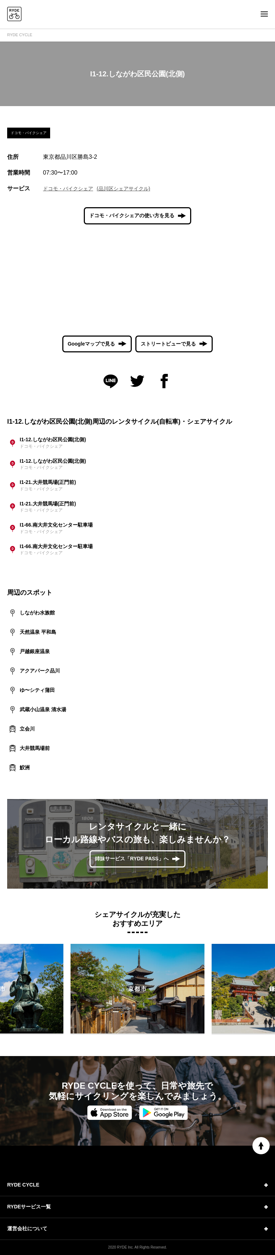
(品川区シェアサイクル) (123, 188)
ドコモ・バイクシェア (68, 188)
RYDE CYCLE (19, 35)
